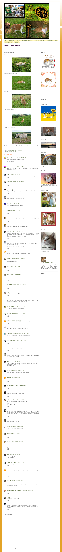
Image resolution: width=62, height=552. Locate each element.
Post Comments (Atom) (24, 548)
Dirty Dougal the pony (10, 151)
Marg (8, 298)
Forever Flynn (11, 40)
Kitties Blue (9, 480)
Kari (7, 469)
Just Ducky (9, 217)
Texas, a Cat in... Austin (11, 391)
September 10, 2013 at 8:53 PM (15, 454)
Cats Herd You (9, 181)
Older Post (36, 545)
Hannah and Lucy (10, 258)
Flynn (16, 151)
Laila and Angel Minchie (11, 353)
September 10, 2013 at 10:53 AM (16, 292)
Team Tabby (9, 441)
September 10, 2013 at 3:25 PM (18, 361)
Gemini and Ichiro (10, 251)
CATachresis (9, 426)
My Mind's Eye (9, 361)
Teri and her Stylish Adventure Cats (13, 503)
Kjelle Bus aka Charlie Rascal (12, 333)
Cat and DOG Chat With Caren (12, 326)
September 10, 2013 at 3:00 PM (20, 340)
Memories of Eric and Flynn (48, 262)
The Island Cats (10, 313)
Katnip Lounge (9, 166)
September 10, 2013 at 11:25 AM (15, 298)
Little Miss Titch (10, 306)
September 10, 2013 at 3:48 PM (20, 385)
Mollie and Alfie (9, 279)
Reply (8, 163)
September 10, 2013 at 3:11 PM (17, 347)
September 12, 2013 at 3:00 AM (19, 497)
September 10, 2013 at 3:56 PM (18, 399)
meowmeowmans (10, 419)
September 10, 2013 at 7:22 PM (15, 433)
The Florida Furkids (10, 157)
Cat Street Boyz (10, 231)
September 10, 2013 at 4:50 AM (19, 251)
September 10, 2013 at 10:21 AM (15, 274)
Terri (8, 377)
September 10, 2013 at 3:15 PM (21, 353)
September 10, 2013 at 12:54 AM (22, 189)
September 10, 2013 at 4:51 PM (21, 409)
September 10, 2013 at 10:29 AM (20, 284)
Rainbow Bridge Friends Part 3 (52, 40)
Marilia (8, 454)
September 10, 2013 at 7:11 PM (17, 426)
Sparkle (8, 210)
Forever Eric (18, 40)
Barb (8, 266)
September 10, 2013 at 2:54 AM (15, 210)
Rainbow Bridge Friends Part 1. (27, 40)
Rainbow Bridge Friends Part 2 (39, 40)
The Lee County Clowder (11, 189)
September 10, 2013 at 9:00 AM (19, 258)
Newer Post (7, 545)
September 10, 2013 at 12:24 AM (20, 157)
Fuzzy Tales (9, 320)
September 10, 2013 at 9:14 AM (14, 266)
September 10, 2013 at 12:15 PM (19, 313)
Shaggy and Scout (10, 497)
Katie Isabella (9, 462)
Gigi (7, 241)
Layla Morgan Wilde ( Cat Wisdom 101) (14, 490)
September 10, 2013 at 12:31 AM (18, 181)
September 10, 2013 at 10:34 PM (18, 462)
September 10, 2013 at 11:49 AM (19, 306)
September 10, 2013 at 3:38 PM (14, 377)
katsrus (8, 433)
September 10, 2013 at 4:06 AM (18, 231)
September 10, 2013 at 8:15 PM (17, 441)
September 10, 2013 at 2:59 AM (17, 217)
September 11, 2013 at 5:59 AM (27, 490)
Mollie (8, 274)
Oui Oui (8, 203)
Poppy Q (8, 292)
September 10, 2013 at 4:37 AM (14, 241)
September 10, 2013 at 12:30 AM (18, 166)
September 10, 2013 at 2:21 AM (15, 203)
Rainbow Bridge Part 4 (8, 42)
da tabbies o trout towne (11, 409)
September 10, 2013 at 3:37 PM (18, 370)
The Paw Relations (10, 284)
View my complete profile (45, 269)
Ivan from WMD (10, 370)
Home (6, 40)
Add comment (7, 511)
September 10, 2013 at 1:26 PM (24, 326)
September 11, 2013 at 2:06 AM (14, 469)
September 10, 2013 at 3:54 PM (21, 391)
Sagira (8, 174)
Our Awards (16, 42)
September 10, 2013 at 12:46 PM (17, 320)
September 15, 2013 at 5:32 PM (26, 503)
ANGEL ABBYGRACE (11, 340)
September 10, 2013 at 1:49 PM (23, 333)
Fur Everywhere (10, 399)
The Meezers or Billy (11, 385)
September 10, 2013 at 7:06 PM (19, 419)
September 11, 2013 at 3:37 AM (17, 480)
